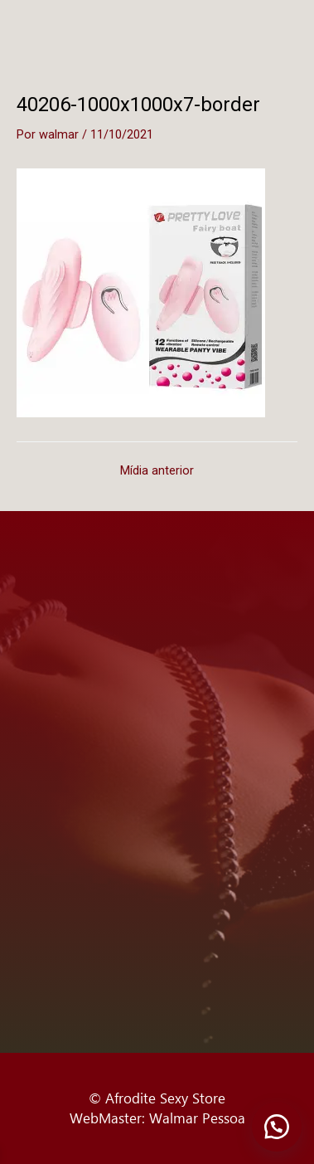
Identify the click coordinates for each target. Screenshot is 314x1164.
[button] (277, 1127)
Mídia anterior (157, 471)
